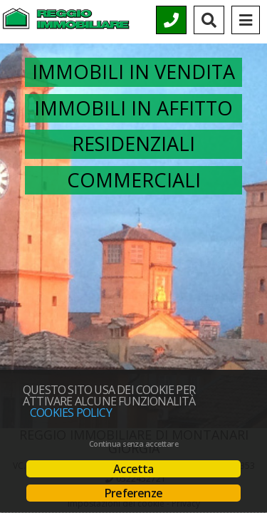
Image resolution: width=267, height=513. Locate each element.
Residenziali (133, 143)
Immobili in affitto (133, 108)
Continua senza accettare (133, 444)
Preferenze (133, 493)
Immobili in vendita (133, 71)
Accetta (133, 469)
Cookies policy (71, 412)
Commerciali (134, 180)
